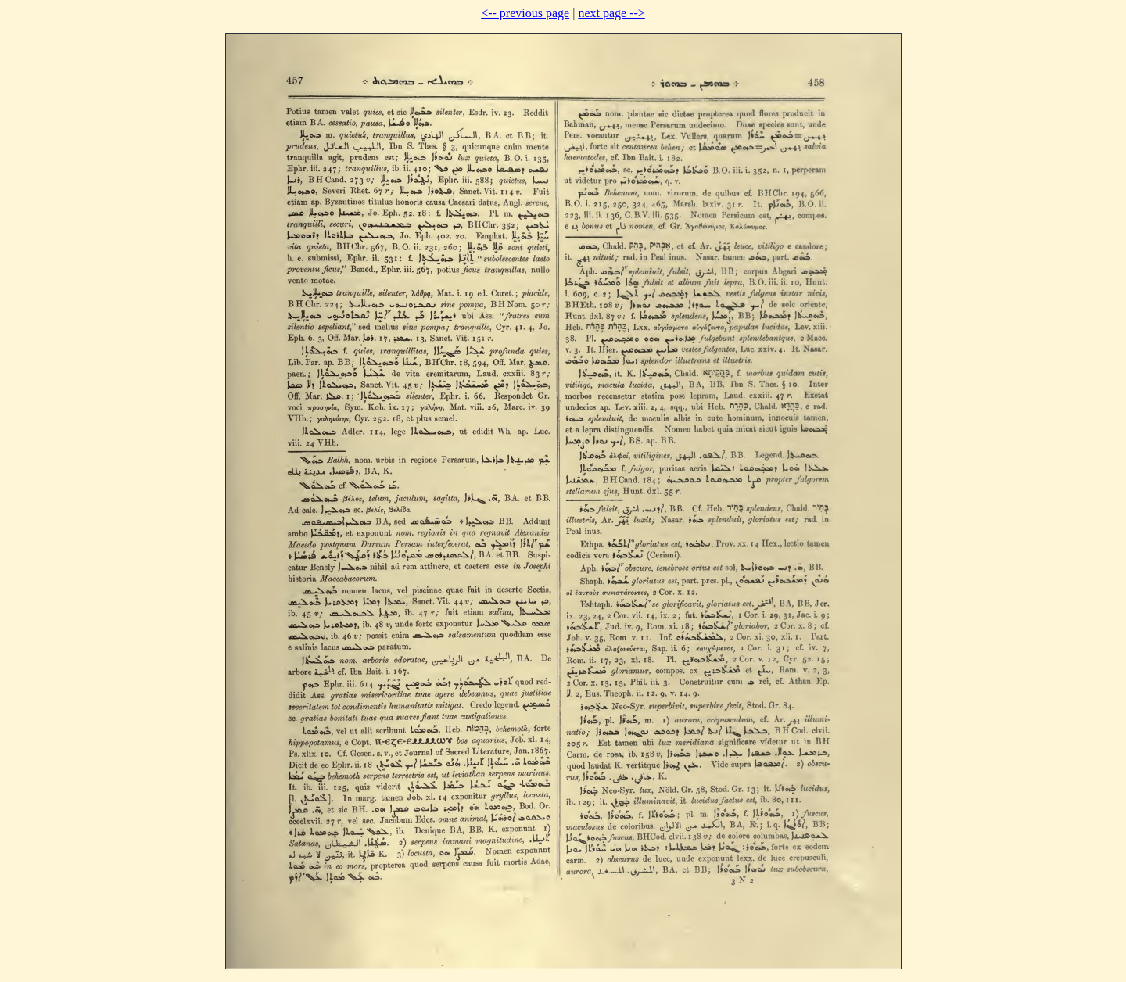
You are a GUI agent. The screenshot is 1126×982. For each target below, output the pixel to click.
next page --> (611, 13)
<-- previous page (525, 13)
